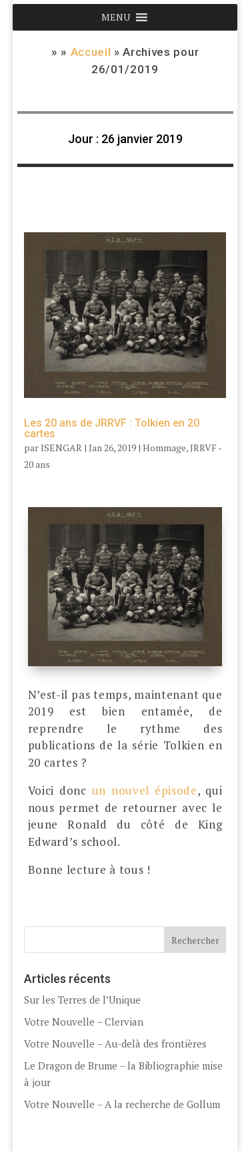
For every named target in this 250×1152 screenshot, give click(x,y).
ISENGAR (61, 447)
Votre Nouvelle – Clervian (83, 1021)
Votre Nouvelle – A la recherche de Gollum (122, 1104)
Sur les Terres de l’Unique (82, 999)
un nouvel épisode (144, 790)
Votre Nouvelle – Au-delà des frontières (115, 1043)
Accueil (91, 52)
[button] (115, 17)
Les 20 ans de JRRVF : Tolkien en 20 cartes (111, 428)
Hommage (164, 447)
